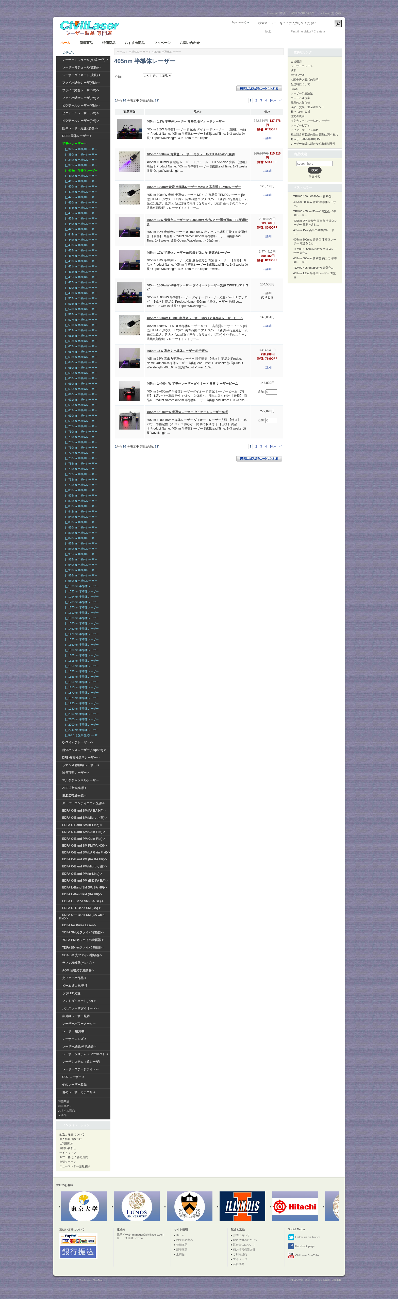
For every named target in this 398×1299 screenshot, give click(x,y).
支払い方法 (298, 75)
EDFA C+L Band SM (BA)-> (81, 908)
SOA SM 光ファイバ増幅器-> (82, 955)
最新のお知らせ (300, 102)
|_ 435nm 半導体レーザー (80, 213)
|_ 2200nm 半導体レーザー (81, 724)
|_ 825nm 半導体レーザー (80, 495)
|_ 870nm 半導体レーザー (80, 538)
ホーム (65, 43)
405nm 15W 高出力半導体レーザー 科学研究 (177, 351)
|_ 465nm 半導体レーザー (80, 277)
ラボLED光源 (71, 993)
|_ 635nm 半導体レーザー (80, 346)
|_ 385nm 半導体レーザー (80, 159)
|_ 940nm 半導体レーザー (80, 564)
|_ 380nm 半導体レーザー (80, 154)
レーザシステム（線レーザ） (82, 1062)
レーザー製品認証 (302, 93)
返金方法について (244, 1244)
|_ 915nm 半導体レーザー (80, 559)
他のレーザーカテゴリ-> (78, 1092)
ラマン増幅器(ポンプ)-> (78, 963)
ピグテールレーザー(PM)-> (80, 121)
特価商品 (108, 43)
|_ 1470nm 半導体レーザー (81, 634)
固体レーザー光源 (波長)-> (80, 128)
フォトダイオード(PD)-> (79, 1001)
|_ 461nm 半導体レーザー (80, 266)
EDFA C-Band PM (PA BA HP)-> (84, 859)
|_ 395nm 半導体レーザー (80, 165)
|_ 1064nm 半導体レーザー (81, 596)
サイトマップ (67, 1152)
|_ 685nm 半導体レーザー (80, 404)
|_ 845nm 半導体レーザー (80, 516)
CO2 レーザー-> (73, 1077)
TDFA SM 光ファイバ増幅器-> (83, 947)
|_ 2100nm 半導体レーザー (81, 719)
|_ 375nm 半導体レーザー (80, 149)
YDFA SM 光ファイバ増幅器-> (83, 932)
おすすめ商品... (67, 1110)
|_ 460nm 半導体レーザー (80, 261)
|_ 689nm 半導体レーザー (80, 410)
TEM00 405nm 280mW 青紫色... (313, 267)
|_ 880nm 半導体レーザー (80, 548)
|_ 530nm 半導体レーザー (80, 325)
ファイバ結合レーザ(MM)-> (81, 82)
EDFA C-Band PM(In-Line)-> (82, 874)
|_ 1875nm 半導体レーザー (81, 697)
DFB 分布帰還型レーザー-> (81, 757)
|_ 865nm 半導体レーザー (80, 532)
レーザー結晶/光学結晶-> (79, 1046)
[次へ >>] (276, 100)
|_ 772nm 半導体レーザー (80, 452)
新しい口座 (333, 31)
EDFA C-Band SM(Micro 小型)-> (84, 817)
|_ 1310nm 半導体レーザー (81, 612)
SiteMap (98, 1280)
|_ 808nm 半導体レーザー (80, 490)
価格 (267, 112)
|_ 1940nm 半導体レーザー (81, 708)
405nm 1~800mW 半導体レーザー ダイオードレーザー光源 (187, 412)
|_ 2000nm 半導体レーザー (81, 713)
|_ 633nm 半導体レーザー (80, 341)
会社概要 (296, 61)
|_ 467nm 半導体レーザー (80, 282)
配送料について (300, 84)
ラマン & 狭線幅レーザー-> (80, 765)
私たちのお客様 (300, 111)
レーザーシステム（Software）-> (85, 1054)
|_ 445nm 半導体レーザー (80, 239)
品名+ (198, 112)
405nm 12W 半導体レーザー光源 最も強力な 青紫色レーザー (188, 252)
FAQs (294, 88)
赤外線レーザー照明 (76, 1016)
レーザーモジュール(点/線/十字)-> (85, 60)
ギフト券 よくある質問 (73, 1157)
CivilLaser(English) (302, 12)
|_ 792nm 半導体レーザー (80, 474)
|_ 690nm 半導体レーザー (80, 415)
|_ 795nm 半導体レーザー (80, 484)
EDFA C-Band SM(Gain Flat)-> (83, 832)
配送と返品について (72, 1134)
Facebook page (301, 1246)
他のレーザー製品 (74, 1084)
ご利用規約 (66, 1143)
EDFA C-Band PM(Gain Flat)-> (83, 839)
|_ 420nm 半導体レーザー (80, 186)
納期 (293, 70)
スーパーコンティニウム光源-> (83, 803)
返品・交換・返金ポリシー (307, 107)
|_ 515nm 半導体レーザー (80, 303)
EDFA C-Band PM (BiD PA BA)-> (85, 880)
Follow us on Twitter (304, 1237)
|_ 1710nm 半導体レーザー (81, 687)
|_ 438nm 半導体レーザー (80, 218)
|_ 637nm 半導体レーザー (80, 351)
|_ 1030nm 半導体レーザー (81, 586)
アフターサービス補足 (305, 129)
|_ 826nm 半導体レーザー (80, 500)
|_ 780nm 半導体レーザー (80, 458)
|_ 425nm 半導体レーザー (80, 197)
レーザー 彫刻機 (73, 1031)
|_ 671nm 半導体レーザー (80, 399)
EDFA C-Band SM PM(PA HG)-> (84, 845)
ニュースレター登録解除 (74, 1166)
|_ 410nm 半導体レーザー (80, 175)
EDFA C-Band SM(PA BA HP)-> (84, 810)
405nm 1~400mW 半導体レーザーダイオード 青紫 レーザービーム (192, 383)
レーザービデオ (300, 125)
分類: (118, 77)
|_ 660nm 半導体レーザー (80, 383)
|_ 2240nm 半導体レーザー (81, 729)
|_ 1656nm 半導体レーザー (81, 676)
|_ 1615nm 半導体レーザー (81, 660)
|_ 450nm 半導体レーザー (80, 245)
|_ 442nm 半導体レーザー (80, 229)
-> (74, 143)
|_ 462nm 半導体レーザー (80, 271)
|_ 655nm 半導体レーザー (80, 372)
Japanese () (238, 22)
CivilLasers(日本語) (275, 13)
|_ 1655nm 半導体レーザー (81, 671)
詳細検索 (314, 176)
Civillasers (85, 1280)
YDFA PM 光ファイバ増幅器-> (83, 940)
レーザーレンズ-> (74, 1039)
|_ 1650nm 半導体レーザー (81, 666)
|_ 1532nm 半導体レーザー (81, 639)
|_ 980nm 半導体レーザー (80, 580)
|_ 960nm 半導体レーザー (80, 570)
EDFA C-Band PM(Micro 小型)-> (84, 866)
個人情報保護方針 (70, 1138)
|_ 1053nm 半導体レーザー (81, 591)
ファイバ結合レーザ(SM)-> (80, 90)
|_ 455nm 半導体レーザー (80, 250)
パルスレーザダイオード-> (80, 1008)
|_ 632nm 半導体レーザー (80, 335)
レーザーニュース (302, 65)
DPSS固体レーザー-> (77, 136)
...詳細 (267, 138)
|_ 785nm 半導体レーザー (80, 463)
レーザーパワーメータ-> (78, 1023)
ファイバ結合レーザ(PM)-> (80, 98)
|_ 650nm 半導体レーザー (80, 367)
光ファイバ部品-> (74, 978)
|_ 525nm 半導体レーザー (80, 314)
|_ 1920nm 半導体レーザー (81, 703)
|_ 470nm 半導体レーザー (80, 287)
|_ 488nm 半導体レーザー (80, 293)
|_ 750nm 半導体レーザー (80, 436)
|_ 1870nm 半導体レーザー (81, 692)
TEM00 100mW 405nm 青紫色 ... (313, 196)
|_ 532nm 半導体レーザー (80, 330)
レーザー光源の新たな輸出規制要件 (313, 143)
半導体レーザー (138, 51)
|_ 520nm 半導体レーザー (80, 309)
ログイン (279, 31)
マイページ (162, 43)
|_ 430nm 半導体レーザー (80, 202)
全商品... (63, 1115)
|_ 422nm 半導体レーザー (80, 191)
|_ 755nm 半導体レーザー (80, 442)
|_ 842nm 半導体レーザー (80, 511)
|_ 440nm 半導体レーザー (80, 223)
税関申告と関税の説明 (305, 79)
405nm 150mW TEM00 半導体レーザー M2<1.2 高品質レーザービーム (195, 318)
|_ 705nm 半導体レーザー (80, 426)
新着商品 (86, 43)
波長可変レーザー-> (75, 773)
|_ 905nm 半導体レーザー (80, 554)
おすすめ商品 (135, 43)
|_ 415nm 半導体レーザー (80, 181)
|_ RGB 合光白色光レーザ (80, 735)
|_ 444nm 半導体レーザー (80, 234)
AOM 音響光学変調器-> (78, 970)
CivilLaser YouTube (303, 1255)
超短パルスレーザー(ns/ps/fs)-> (84, 750)
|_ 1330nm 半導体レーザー (81, 618)
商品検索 (300, 154)
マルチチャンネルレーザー (80, 780)
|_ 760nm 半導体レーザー (80, 447)
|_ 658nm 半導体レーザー (80, 378)
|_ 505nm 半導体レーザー (80, 298)
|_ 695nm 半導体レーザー (80, 420)
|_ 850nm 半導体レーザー (80, 522)
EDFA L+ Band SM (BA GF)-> (83, 901)
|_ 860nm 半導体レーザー (80, 527)
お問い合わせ (190, 43)
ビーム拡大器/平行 (74, 985)
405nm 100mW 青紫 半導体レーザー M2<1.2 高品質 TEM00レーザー (194, 187)
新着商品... (65, 1105)
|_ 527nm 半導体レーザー (80, 319)
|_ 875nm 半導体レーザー (80, 543)
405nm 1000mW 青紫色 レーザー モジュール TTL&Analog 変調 (191, 154)
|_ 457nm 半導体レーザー (80, 255)
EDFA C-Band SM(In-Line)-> (82, 825)
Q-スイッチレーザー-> (77, 742)
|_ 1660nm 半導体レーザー (81, 681)
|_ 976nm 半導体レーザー (80, 575)
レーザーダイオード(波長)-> (81, 75)
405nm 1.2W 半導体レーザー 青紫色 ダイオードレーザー (186, 121)
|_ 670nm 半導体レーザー (80, 394)
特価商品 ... (65, 1101)
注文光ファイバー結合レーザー (310, 120)
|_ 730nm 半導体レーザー (80, 431)
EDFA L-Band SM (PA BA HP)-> (84, 887)
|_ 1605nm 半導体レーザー (81, 655)
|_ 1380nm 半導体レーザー (81, 623)
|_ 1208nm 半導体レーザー (81, 602)
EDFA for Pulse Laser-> (79, 925)
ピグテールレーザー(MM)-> (81, 105)
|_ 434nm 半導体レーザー (80, 207)
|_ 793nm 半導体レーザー (80, 479)
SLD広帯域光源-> (74, 795)
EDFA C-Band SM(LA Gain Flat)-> (86, 852)
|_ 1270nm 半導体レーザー (81, 607)
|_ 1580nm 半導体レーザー (81, 650)
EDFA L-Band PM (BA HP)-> (82, 894)
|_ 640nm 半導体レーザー (80, 362)
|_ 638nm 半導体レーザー (80, 356)
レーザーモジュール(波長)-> (81, 67)
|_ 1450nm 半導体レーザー (81, 628)
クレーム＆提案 (300, 97)
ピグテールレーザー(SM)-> (80, 113)
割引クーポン (67, 1161)
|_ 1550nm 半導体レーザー (81, 644)
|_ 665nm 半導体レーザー (80, 388)
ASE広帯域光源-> (74, 788)
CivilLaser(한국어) (329, 13)
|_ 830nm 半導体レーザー (80, 506)
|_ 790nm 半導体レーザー (80, 468)
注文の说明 (298, 116)
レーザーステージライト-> (80, 1069)
